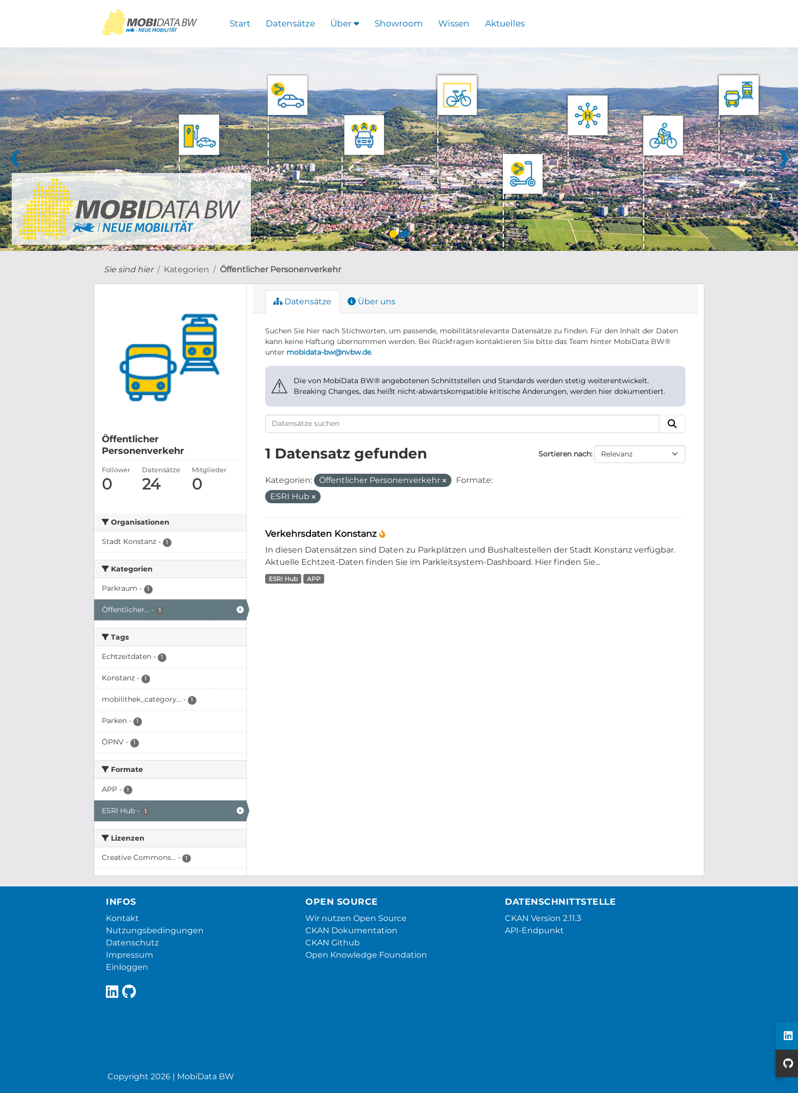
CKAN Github (332, 942)
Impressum (129, 955)
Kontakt (122, 918)
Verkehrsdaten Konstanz (322, 533)
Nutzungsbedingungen (155, 930)
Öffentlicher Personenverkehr (280, 269)
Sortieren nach (564, 453)
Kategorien (186, 269)
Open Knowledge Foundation (366, 955)
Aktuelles (505, 23)
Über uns (371, 301)
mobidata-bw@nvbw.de (329, 352)
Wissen (454, 23)
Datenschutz (132, 942)
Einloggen (127, 967)
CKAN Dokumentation (351, 930)
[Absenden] (672, 424)
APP (314, 579)
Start (240, 23)
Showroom (399, 23)
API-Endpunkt (534, 930)
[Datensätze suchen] (462, 424)
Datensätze (290, 23)
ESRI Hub (283, 579)
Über (344, 23)
